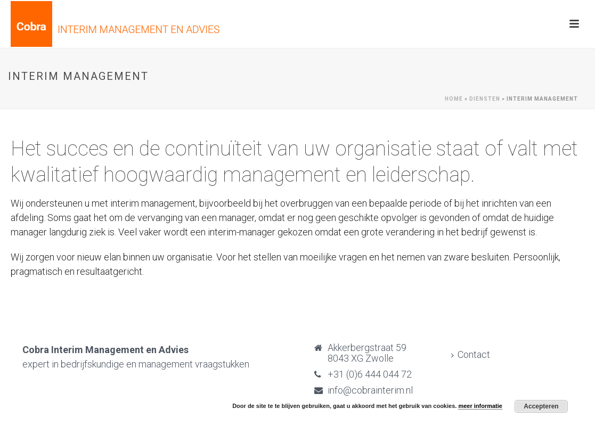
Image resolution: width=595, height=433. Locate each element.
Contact (470, 354)
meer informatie (480, 406)
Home (454, 99)
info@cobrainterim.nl (370, 390)
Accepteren (541, 406)
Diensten (484, 99)
